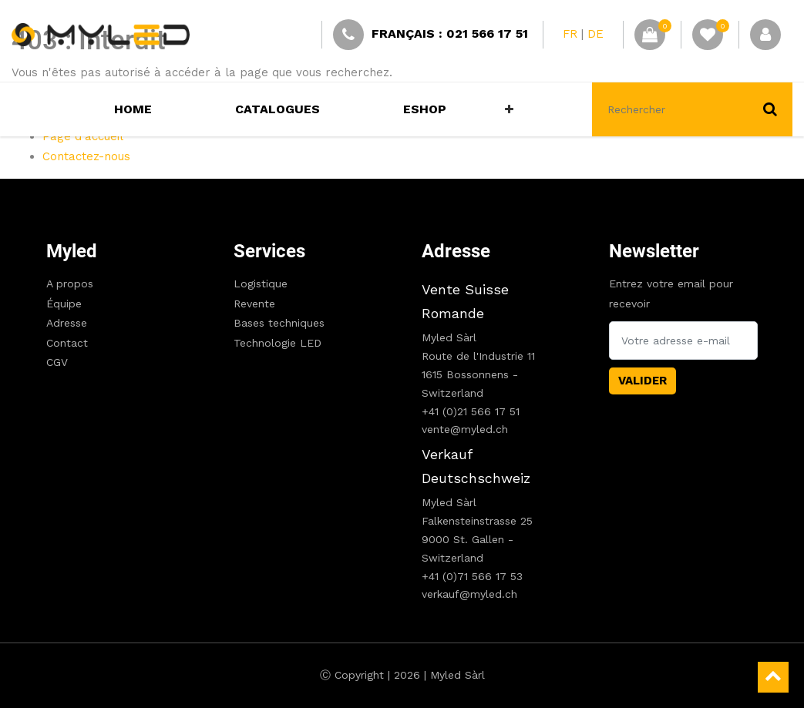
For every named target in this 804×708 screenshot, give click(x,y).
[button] (509, 109)
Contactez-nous (86, 156)
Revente (254, 303)
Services (269, 251)
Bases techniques (279, 323)
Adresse (66, 323)
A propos (69, 283)
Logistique (261, 283)
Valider (642, 381)
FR (570, 34)
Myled (71, 251)
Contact (67, 343)
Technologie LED (277, 343)
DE (595, 34)
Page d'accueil (82, 136)
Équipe (64, 303)
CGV (57, 362)
